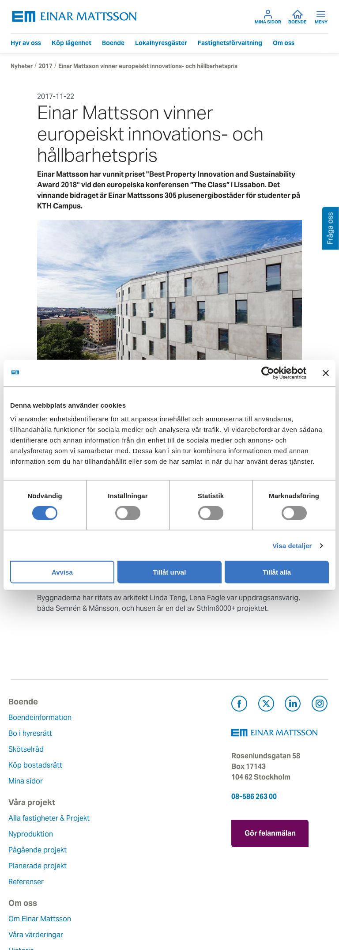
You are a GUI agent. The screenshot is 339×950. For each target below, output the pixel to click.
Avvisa (62, 572)
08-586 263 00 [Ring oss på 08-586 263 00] (254, 796)
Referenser (138, 781)
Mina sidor (268, 16)
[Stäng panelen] (326, 373)
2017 (45, 66)
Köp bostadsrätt (37, 765)
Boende (297, 16)
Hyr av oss (26, 43)
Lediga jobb (30, 881)
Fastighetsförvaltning (230, 43)
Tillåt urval (169, 572)
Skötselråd (28, 749)
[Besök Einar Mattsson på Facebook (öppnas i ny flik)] (239, 705)
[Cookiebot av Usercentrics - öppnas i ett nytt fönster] (283, 372)
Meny (321, 16)
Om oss (283, 43)
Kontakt (134, 818)
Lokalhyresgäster (161, 43)
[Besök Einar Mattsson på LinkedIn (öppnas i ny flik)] (293, 705)
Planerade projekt (150, 765)
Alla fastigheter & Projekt (161, 717)
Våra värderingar (38, 834)
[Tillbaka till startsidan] (75, 16)
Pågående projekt (150, 749)
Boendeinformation (42, 717)
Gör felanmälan (279, 831)
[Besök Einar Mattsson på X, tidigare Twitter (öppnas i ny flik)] (266, 705)
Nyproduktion (143, 733)
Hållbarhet (28, 866)
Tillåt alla (277, 572)
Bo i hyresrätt (32, 733)
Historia (23, 850)
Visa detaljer (292, 545)
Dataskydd (28, 913)
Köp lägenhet (71, 43)
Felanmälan (139, 834)
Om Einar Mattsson (42, 818)
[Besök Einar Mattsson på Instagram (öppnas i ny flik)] (320, 705)
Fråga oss (137, 850)
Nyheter (22, 66)
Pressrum (136, 866)
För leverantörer (147, 881)
